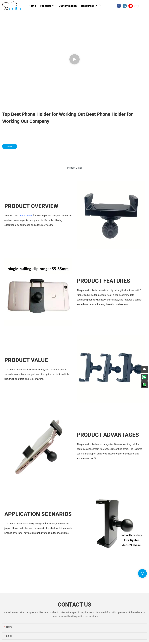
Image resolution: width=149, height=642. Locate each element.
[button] (100, 6)
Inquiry (9, 146)
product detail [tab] (74, 167)
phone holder (25, 215)
